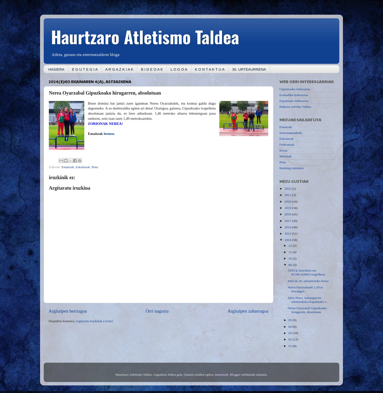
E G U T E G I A (85, 69)
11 (290, 252)
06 (290, 265)
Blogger (235, 374)
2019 (288, 208)
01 (290, 346)
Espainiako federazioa (294, 101)
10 (290, 258)
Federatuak (286, 144)
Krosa (283, 150)
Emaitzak (68, 167)
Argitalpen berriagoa (68, 311)
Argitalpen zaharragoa (247, 311)
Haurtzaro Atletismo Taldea (145, 36)
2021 (288, 195)
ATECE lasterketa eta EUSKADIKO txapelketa (306, 272)
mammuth (221, 374)
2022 (288, 188)
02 (290, 339)
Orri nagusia (157, 311)
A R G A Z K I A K (119, 69)
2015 (288, 233)
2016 (288, 227)
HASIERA (56, 69)
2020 (288, 201)
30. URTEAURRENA (249, 69)
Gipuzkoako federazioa (294, 89)
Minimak (285, 156)
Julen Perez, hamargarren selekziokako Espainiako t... (308, 300)
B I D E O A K (152, 69)
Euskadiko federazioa (293, 95)
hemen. (110, 134)
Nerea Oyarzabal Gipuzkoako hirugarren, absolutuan (307, 310)
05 (290, 320)
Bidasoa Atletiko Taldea (295, 107)
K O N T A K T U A (209, 69)
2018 (288, 214)
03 (290, 333)
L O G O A (178, 69)
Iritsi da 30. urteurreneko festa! (308, 281)
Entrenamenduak (290, 133)
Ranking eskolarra (291, 168)
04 (290, 326)
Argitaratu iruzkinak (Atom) (94, 321)
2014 (288, 240)
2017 (288, 221)
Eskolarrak (83, 167)
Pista (95, 167)
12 (290, 245)
